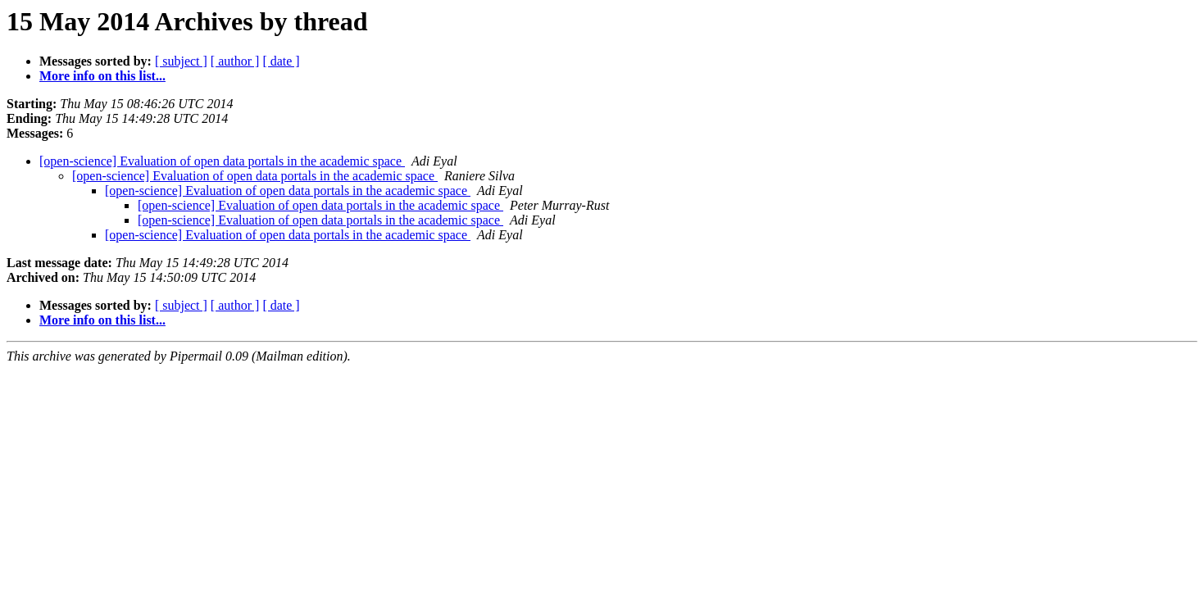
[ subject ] (181, 61)
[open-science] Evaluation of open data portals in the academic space (222, 161)
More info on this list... (102, 76)
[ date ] (280, 61)
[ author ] (235, 61)
